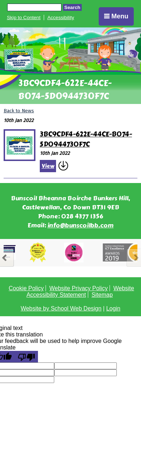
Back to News (19, 111)
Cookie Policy (26, 288)
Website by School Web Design (61, 308)
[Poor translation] (26, 356)
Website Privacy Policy (78, 288)
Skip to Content (23, 17)
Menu (116, 16)
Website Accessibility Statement (80, 291)
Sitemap (102, 295)
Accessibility (60, 17)
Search (72, 7)
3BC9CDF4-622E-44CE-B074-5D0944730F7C (86, 139)
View (48, 166)
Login (113, 308)
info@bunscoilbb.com (80, 225)
